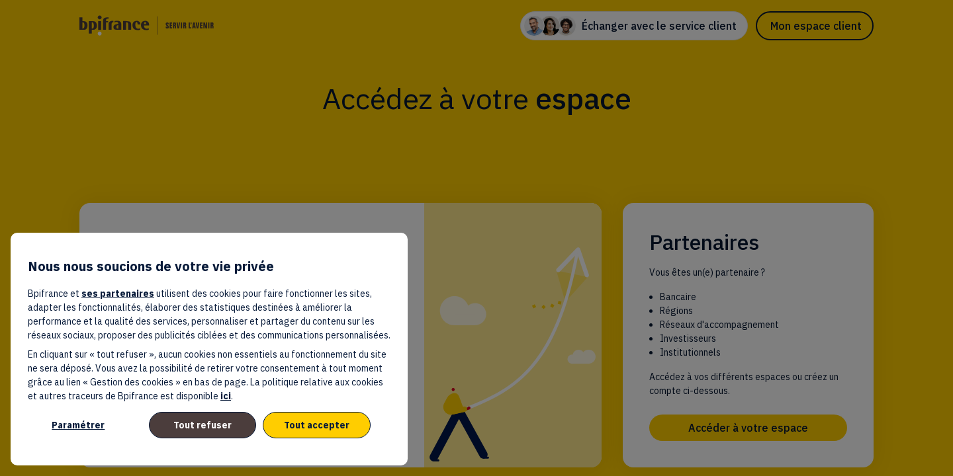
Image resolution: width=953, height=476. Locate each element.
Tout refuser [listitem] (202, 425)
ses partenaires (117, 293)
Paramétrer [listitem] (78, 425)
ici (225, 396)
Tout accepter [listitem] (316, 425)
